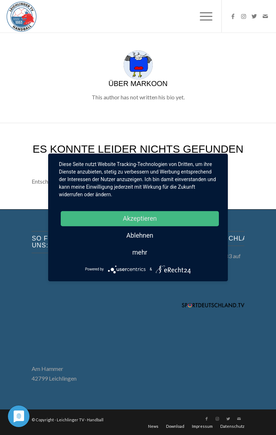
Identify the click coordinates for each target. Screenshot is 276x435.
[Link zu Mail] (265, 16)
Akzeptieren (140, 218)
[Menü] (202, 16)
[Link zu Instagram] (243, 16)
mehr (139, 252)
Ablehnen (139, 235)
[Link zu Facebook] (232, 16)
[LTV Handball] (21, 16)
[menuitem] (202, 16)
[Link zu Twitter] (254, 16)
